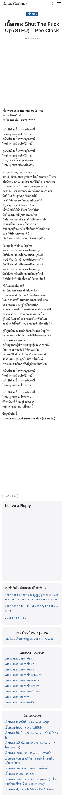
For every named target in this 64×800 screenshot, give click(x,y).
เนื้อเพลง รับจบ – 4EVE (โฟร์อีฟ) (23, 727)
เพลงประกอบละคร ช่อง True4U (23, 691)
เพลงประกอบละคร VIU (18, 697)
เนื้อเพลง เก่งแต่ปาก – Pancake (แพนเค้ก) (28, 753)
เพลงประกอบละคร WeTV (19, 702)
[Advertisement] (32, 75)
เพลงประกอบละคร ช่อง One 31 (23, 680)
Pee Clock (10, 495)
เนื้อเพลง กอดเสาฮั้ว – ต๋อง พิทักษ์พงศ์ (26, 768)
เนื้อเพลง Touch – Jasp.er (19, 773)
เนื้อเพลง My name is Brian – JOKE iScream (30, 789)
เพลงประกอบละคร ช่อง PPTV (22, 686)
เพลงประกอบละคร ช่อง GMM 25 (23, 675)
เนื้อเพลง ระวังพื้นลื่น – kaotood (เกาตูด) (27, 722)
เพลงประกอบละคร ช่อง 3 (19, 658)
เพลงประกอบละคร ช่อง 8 (19, 669)
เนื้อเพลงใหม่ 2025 (14, 4)
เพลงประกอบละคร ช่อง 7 (19, 664)
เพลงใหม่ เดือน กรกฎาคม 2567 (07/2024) (29, 638)
